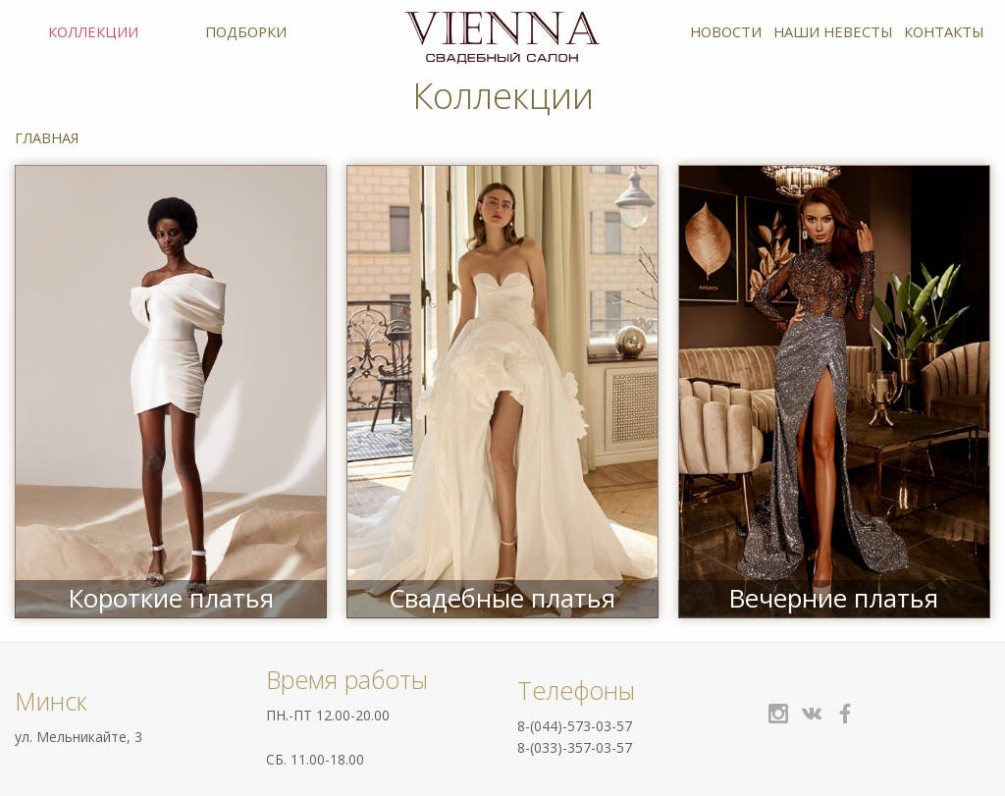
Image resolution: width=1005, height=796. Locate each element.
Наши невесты (833, 32)
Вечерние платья (833, 598)
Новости (726, 32)
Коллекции (93, 32)
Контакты (944, 32)
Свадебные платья (502, 598)
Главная (47, 138)
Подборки (246, 32)
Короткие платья (171, 598)
